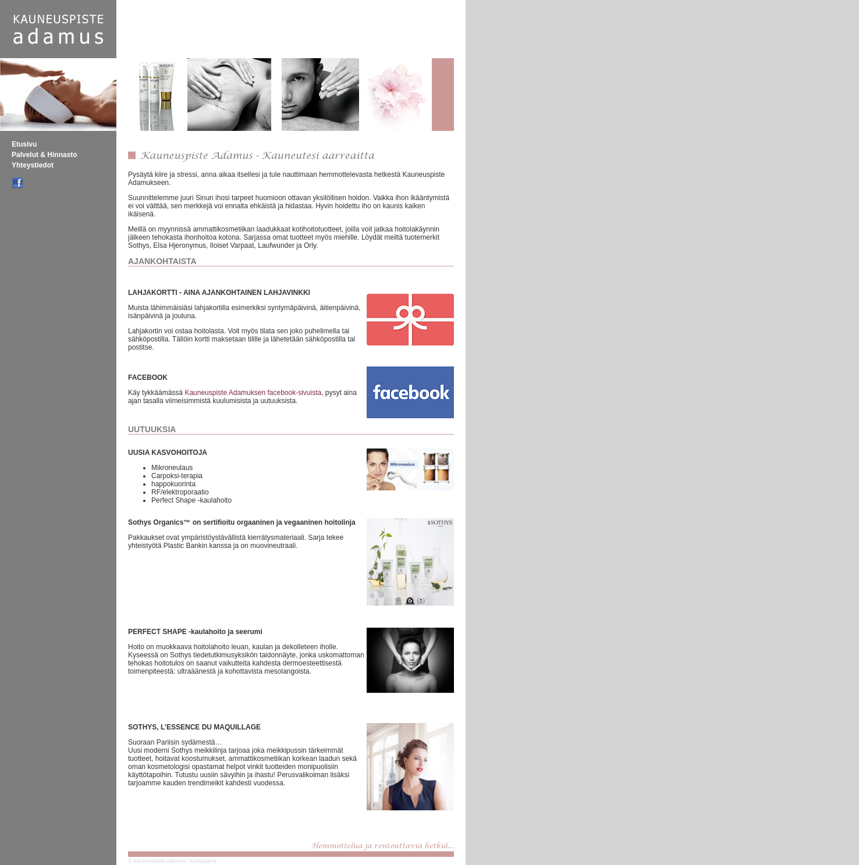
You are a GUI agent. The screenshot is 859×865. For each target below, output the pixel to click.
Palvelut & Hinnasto (44, 155)
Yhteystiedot (33, 165)
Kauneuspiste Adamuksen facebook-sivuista (252, 393)
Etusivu (24, 144)
